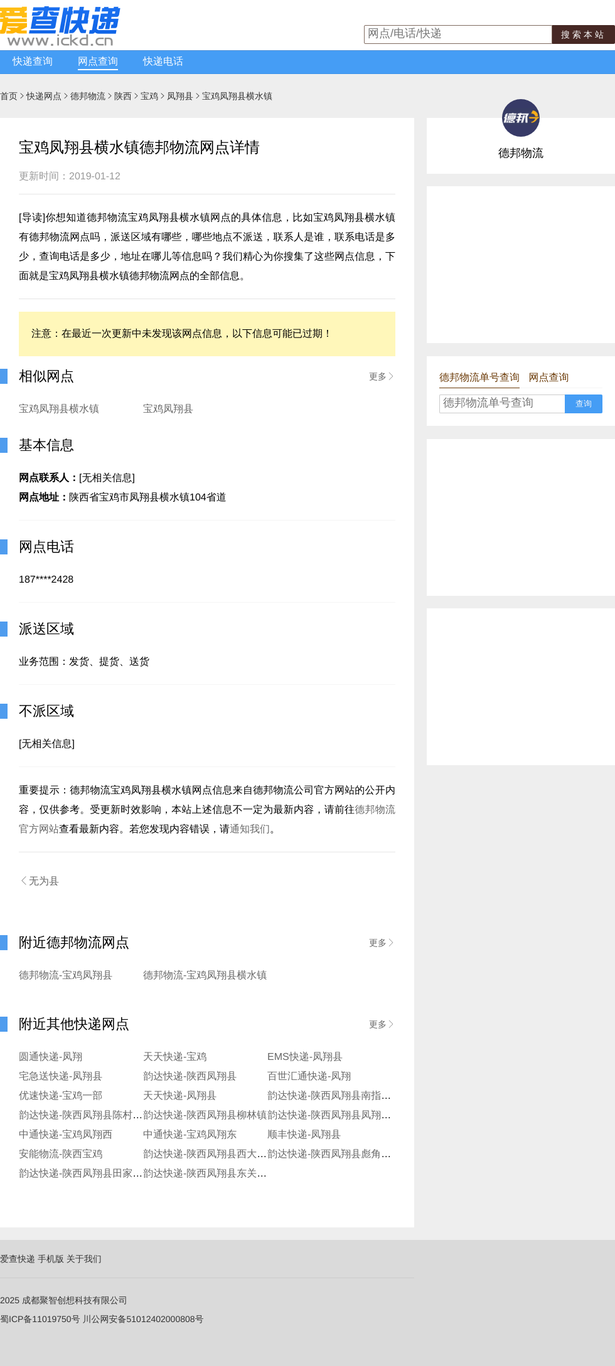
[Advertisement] (521, 264)
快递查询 (33, 61)
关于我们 (84, 1259)
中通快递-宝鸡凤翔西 (65, 1135)
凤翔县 (180, 96)
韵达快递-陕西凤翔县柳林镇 (205, 1115)
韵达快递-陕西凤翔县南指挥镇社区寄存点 (359, 1096)
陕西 (123, 96)
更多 (382, 376)
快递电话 (163, 61)
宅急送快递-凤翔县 (60, 1076)
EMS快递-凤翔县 (305, 1057)
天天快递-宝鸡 (174, 1057)
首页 (9, 96)
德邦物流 (87, 96)
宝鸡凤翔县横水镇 (59, 409)
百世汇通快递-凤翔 (309, 1076)
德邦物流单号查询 (479, 378)
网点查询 (98, 61)
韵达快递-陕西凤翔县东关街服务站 (220, 1173)
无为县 (39, 881)
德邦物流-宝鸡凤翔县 (65, 975)
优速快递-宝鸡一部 (60, 1096)
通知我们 (250, 829)
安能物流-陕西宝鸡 (60, 1154)
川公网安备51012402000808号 (143, 1319)
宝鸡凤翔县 (168, 409)
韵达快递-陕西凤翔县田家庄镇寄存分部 (106, 1173)
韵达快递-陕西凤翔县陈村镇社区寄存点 (106, 1115)
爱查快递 (17, 1259)
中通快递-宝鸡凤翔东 (190, 1135)
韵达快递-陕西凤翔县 (190, 1076)
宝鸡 (149, 96)
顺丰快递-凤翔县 (304, 1135)
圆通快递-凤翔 (50, 1057)
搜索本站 (583, 34)
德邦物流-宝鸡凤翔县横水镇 (205, 975)
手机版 (51, 1259)
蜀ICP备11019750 (36, 1319)
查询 (583, 403)
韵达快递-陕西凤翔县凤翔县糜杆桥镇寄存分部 (369, 1115)
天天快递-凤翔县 (180, 1096)
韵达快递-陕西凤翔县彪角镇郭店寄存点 (354, 1154)
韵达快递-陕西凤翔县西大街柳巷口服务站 (235, 1154)
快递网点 (44, 96)
